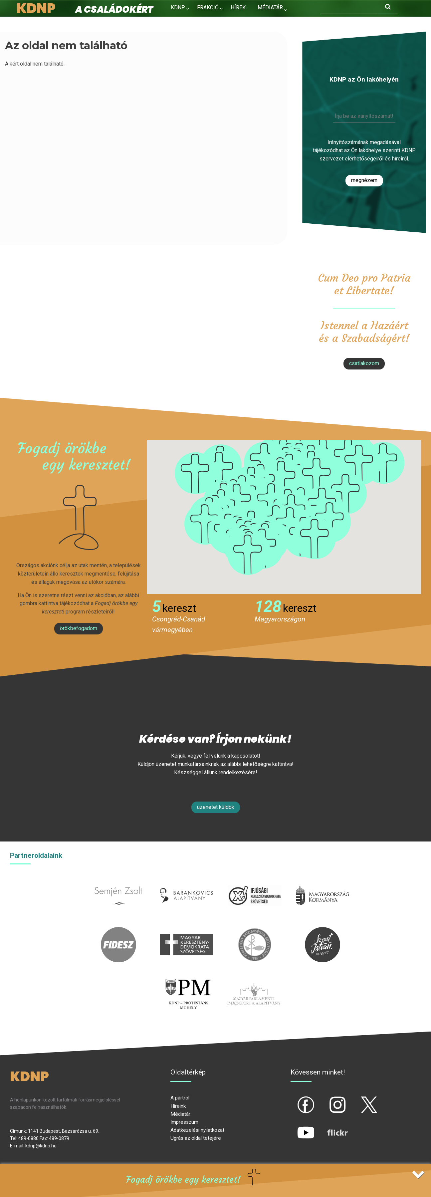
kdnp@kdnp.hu (41, 1145)
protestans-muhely (187, 980)
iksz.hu (254, 882)
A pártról (179, 1098)
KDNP (178, 7)
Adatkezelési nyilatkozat (197, 1130)
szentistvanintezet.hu (322, 931)
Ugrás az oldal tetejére (195, 1138)
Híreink (178, 1106)
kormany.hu (322, 882)
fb (295, 1099)
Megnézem (364, 180)
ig (326, 1099)
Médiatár (180, 1114)
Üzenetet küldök (215, 807)
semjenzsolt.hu (118, 882)
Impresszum (184, 1122)
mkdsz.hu (186, 931)
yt (295, 1127)
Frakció (208, 7)
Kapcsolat (185, 22)
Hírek (238, 7)
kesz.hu (255, 931)
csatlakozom (364, 363)
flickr (329, 1127)
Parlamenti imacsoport (254, 980)
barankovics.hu (186, 882)
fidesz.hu (118, 931)
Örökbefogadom (78, 628)
